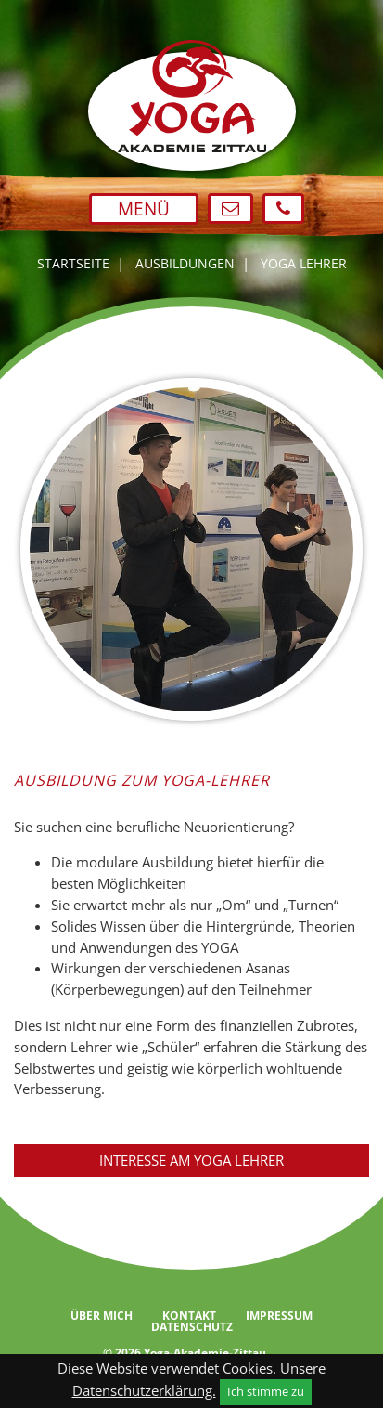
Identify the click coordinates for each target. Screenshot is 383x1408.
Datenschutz (192, 1327)
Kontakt (189, 1316)
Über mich (101, 1316)
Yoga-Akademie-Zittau (205, 1353)
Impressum (279, 1316)
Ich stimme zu (265, 1391)
